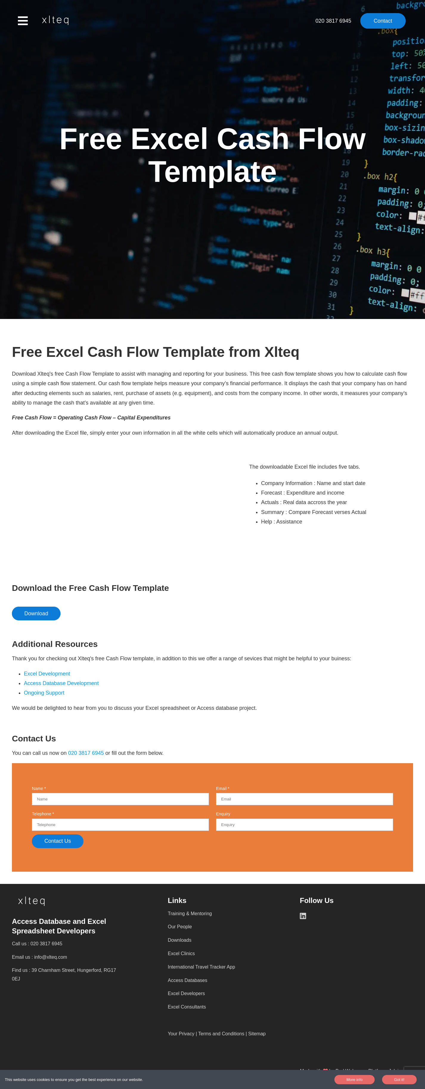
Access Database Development (61, 683)
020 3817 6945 (334, 21)
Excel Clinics (181, 953)
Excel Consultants (187, 1006)
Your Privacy (181, 1033)
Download (36, 613)
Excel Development (47, 674)
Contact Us (57, 841)
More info (354, 1079)
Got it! (399, 1079)
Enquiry (223, 813)
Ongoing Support (45, 693)
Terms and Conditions (221, 1033)
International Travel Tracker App (201, 966)
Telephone (42, 813)
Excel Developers (186, 993)
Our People (180, 926)
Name (38, 788)
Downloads (179, 940)
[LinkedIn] (307, 916)
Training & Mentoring (190, 913)
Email (222, 788)
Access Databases (187, 980)
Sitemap (257, 1033)
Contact (383, 21)
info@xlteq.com (50, 957)
